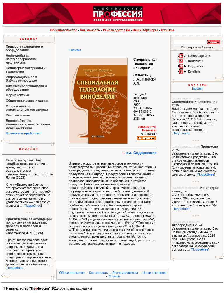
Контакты (195, 61)
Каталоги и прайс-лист (24, 133)
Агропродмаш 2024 (187, 225)
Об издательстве (63, 30)
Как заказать (90, 30)
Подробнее (32, 205)
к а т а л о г (28, 39)
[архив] (197, 88)
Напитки (75, 50)
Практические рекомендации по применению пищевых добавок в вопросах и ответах (29, 224)
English (194, 71)
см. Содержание (141, 153)
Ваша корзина (199, 56)
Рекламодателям (116, 30)
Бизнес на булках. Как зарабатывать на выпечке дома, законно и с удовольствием (26, 165)
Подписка (196, 66)
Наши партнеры (145, 30)
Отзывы (167, 30)
